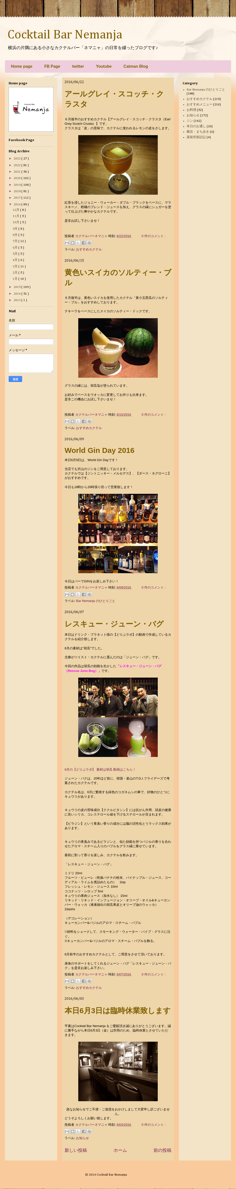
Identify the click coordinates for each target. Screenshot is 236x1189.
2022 (17, 165)
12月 (16, 210)
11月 (16, 216)
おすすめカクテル (89, 249)
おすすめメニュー (199, 104)
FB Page (52, 66)
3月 (15, 266)
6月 (15, 247)
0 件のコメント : (153, 236)
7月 (15, 241)
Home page (21, 66)
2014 (17, 293)
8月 (15, 235)
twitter (78, 66)
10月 (16, 222)
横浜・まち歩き (198, 131)
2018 (17, 191)
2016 (17, 204)
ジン (190, 121)
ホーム (120, 1150)
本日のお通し (196, 126)
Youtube (104, 66)
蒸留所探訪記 (196, 137)
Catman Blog (135, 66)
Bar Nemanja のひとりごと (95, 601)
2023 (17, 158)
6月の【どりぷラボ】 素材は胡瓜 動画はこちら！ (100, 769)
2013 (17, 300)
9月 (15, 228)
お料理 (191, 110)
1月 (15, 279)
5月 (15, 253)
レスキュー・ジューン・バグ (114, 624)
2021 (17, 171)
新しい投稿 (76, 1150)
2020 (17, 178)
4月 (15, 260)
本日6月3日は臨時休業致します (118, 1010)
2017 (17, 197)
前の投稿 (162, 1150)
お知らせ (82, 1138)
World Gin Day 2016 (99, 450)
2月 (15, 272)
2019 (17, 185)
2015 (17, 287)
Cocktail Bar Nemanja (64, 35)
